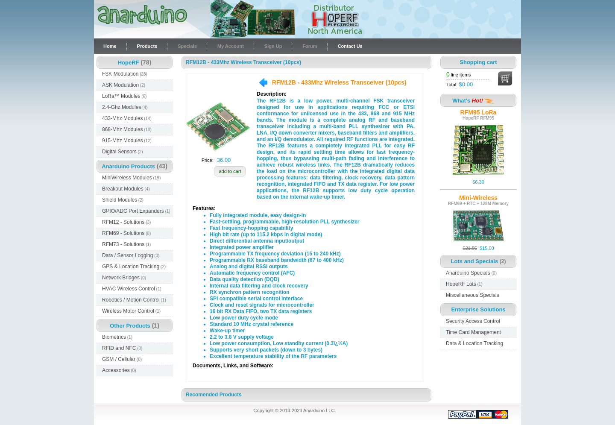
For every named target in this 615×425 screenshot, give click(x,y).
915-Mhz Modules (127, 141)
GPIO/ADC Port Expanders (136, 211)
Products (147, 46)
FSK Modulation (124, 74)
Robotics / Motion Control (134, 300)
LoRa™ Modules (124, 96)
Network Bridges (124, 278)
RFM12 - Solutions (126, 222)
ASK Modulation (123, 85)
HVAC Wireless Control (131, 289)
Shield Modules (123, 200)
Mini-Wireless (478, 197)
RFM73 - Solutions (126, 244)
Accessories (119, 370)
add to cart (230, 171)
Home (110, 46)
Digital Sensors (122, 152)
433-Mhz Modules (127, 118)
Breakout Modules (126, 189)
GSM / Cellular (122, 359)
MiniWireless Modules (131, 178)
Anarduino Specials (471, 273)
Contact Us (350, 46)
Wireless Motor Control (131, 311)
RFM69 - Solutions (126, 233)
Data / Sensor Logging (130, 255)
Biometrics (117, 337)
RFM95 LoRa (478, 112)
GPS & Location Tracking (134, 267)
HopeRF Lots (464, 284)
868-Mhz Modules (127, 129)
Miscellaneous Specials (472, 295)
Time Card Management (473, 332)
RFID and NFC (122, 348)
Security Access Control (473, 321)
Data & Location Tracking (474, 343)
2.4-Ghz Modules (124, 107)
